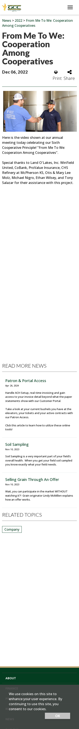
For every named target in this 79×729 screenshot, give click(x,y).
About (10, 678)
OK (57, 716)
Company (11, 529)
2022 (18, 20)
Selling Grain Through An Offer (32, 479)
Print (57, 75)
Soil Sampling (17, 444)
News (6, 20)
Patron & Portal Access (25, 380)
